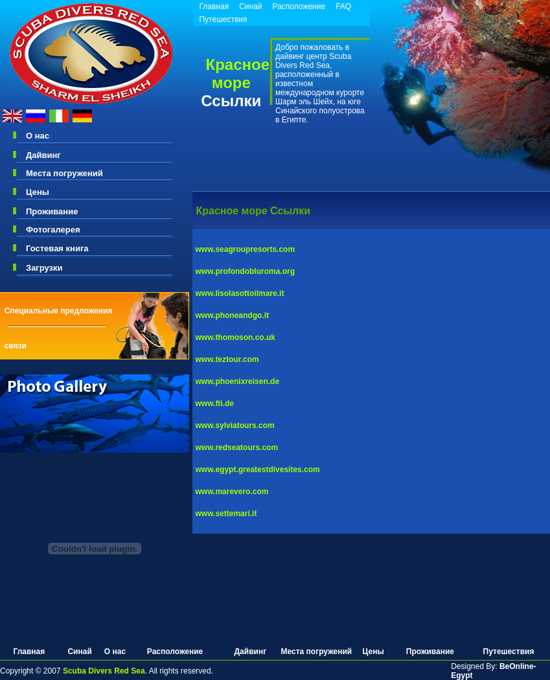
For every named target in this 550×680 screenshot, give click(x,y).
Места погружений (64, 173)
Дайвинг (43, 155)
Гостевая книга (57, 248)
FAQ (343, 6)
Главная (214, 6)
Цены (37, 192)
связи (16, 345)
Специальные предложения (59, 310)
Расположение (299, 6)
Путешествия (223, 19)
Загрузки (44, 268)
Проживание (52, 211)
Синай (250, 6)
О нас (37, 136)
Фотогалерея (53, 229)
